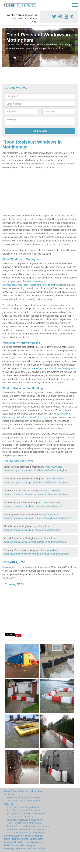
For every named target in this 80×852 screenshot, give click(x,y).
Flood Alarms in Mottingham (20, 816)
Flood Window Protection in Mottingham (26, 832)
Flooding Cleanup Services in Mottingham (24, 848)
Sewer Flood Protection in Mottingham (25, 829)
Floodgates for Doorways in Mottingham (26, 813)
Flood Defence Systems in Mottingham (23, 791)
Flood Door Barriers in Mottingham (24, 823)
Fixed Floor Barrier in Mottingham (23, 810)
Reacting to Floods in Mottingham (23, 800)
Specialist (9, 794)
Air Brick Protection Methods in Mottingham (28, 826)
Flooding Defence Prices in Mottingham (23, 835)
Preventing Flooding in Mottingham (24, 797)
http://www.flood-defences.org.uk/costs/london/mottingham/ (46, 368)
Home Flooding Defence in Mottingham (23, 839)
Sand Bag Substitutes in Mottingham (25, 820)
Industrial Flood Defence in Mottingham (23, 842)
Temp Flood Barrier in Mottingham (23, 807)
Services (8, 804)
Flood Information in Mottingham (20, 845)
